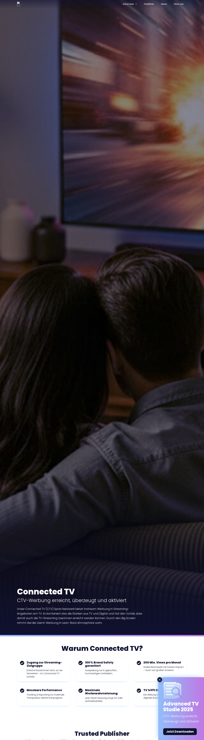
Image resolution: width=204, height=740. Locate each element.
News (164, 4)
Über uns (179, 4)
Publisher (149, 4)
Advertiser (128, 4)
